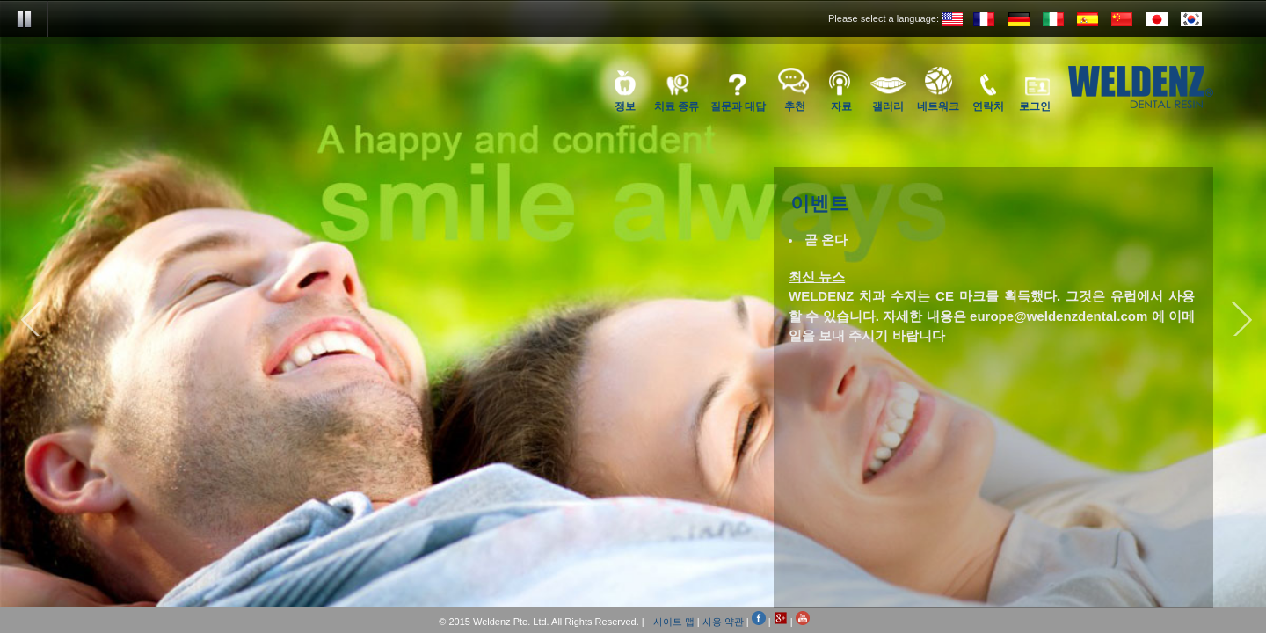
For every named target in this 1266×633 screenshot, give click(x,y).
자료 (841, 105)
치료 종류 (676, 105)
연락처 (988, 105)
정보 (625, 105)
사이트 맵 (674, 621)
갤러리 (888, 105)
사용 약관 (723, 621)
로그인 (1035, 105)
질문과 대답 (738, 105)
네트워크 (938, 105)
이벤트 (819, 205)
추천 (794, 105)
